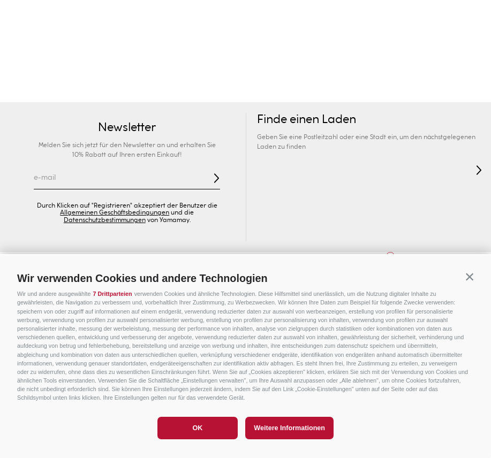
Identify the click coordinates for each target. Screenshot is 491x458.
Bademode (26, 91)
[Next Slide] (470, 13)
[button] (469, 276)
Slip (228, 91)
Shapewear (267, 91)
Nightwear (359, 91)
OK (197, 428)
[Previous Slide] (21, 13)
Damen (41, 69)
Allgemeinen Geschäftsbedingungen (114, 212)
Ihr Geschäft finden (106, 43)
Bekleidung (410, 91)
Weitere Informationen (289, 428)
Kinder (204, 69)
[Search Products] (363, 43)
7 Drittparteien (112, 294)
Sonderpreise (450, 69)
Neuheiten (78, 91)
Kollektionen (161, 91)
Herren (123, 69)
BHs (202, 91)
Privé (286, 69)
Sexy (118, 91)
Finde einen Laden (306, 119)
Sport (368, 69)
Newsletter (127, 127)
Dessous (314, 91)
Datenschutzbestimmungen (105, 220)
